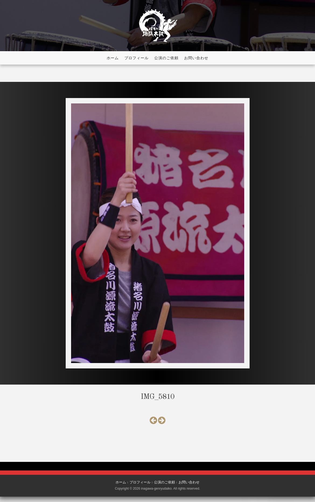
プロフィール (136, 58)
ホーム (113, 58)
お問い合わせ (196, 58)
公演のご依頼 (166, 58)
